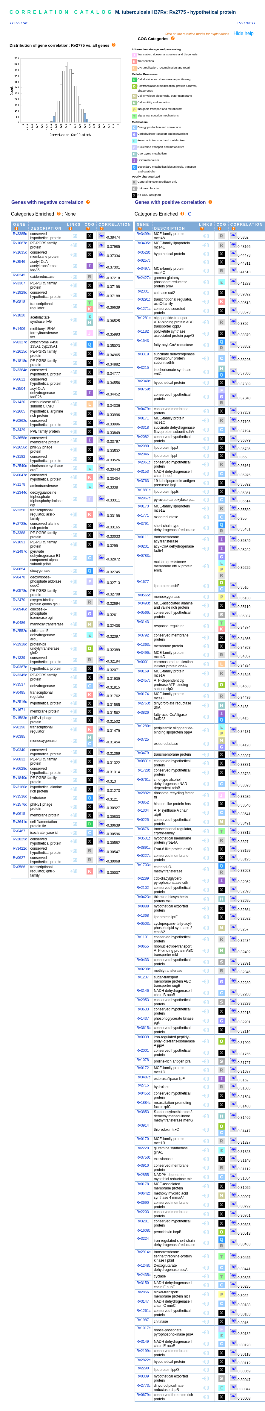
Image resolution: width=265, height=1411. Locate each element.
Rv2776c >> (246, 23)
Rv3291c (143, 299)
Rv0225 (142, 820)
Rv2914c (143, 1252)
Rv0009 (142, 1037)
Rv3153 (142, 471)
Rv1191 (142, 937)
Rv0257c (143, 260)
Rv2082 (142, 437)
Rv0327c (20, 342)
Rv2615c (20, 351)
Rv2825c (20, 839)
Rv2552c (20, 631)
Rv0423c (143, 897)
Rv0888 (142, 906)
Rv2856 (142, 1292)
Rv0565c (143, 595)
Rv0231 (142, 546)
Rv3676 (142, 829)
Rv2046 (142, 454)
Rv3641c (20, 822)
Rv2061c (143, 462)
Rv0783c (143, 556)
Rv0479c (143, 409)
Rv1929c (20, 292)
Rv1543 (142, 341)
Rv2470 (19, 600)
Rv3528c (143, 252)
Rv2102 (142, 888)
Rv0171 (142, 418)
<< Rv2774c (18, 23)
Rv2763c (143, 703)
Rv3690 (142, 1203)
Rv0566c (143, 612)
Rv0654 (19, 569)
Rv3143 (142, 622)
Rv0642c (143, 1193)
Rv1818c (20, 361)
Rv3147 (142, 1301)
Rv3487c (143, 1077)
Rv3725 (142, 739)
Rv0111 (142, 537)
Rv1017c (143, 1328)
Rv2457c (143, 680)
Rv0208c (143, 969)
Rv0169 (142, 671)
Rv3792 (142, 635)
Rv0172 (142, 1068)
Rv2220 (142, 1148)
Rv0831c (143, 761)
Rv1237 (142, 977)
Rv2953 (142, 1000)
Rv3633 (142, 1009)
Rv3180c (20, 787)
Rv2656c (20, 447)
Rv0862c (20, 421)
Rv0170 (142, 1139)
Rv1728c (143, 770)
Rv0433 (142, 960)
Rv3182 (19, 456)
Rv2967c (143, 498)
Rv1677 (142, 582)
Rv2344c (20, 492)
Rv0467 (19, 831)
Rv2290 (142, 1368)
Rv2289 (142, 878)
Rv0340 (19, 750)
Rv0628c (20, 768)
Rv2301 (142, 291)
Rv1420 (19, 402)
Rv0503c (143, 924)
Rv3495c (143, 243)
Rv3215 (142, 368)
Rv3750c (143, 1157)
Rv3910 (142, 1165)
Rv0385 (19, 736)
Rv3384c (20, 370)
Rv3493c (143, 603)
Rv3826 (142, 712)
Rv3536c (20, 796)
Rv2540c (20, 466)
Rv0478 (19, 577)
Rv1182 (142, 331)
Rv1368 (142, 915)
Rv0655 (142, 946)
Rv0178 (142, 1184)
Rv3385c (20, 234)
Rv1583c (20, 718)
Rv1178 (19, 484)
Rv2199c (143, 1351)
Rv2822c (143, 1360)
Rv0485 (19, 692)
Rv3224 (142, 1238)
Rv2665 (19, 411)
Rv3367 (19, 283)
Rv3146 (142, 991)
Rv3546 (19, 262)
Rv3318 (142, 427)
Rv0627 (19, 858)
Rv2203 (142, 1212)
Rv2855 (142, 1175)
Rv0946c (20, 609)
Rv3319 (142, 354)
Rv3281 (142, 1221)
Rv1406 (19, 329)
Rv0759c (143, 389)
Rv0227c (143, 856)
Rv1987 (142, 1320)
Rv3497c (143, 268)
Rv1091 (19, 542)
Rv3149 (142, 1341)
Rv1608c (143, 1230)
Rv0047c (20, 475)
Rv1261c (143, 1311)
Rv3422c (20, 848)
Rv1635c (20, 252)
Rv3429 (19, 430)
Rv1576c (20, 804)
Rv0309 (142, 1376)
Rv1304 (142, 810)
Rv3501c (143, 838)
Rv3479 (142, 753)
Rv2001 (142, 1050)
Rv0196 (19, 727)
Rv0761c (143, 780)
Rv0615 (19, 814)
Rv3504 (19, 389)
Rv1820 (19, 315)
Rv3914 (142, 1125)
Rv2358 (19, 510)
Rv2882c (143, 793)
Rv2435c (143, 1275)
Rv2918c (20, 644)
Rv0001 (142, 662)
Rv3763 (142, 481)
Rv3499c (143, 234)
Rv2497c (20, 551)
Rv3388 (19, 533)
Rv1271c (143, 309)
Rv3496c (143, 653)
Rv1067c (20, 243)
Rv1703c (143, 865)
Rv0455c (143, 1093)
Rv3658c (20, 438)
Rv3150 (142, 1283)
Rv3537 (19, 684)
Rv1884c (143, 1103)
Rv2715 (142, 1085)
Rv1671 (19, 710)
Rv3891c (143, 847)
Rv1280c (143, 726)
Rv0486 (19, 623)
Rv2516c (20, 702)
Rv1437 (142, 1018)
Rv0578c (20, 591)
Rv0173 (142, 506)
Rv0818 (19, 302)
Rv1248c (143, 1265)
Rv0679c (143, 1395)
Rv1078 (142, 1060)
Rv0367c (20, 667)
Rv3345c (20, 675)
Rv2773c (143, 1385)
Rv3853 (142, 1112)
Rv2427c (143, 278)
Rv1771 (142, 515)
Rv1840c (20, 778)
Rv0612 (19, 379)
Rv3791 (142, 524)
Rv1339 (19, 658)
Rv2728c (20, 524)
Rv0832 (19, 759)
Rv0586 (19, 867)
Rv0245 (19, 275)
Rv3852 (142, 802)
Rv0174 (142, 694)
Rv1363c (143, 644)
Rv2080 (142, 446)
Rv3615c (143, 1028)
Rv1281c (143, 318)
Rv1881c (143, 490)
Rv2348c (143, 381)
